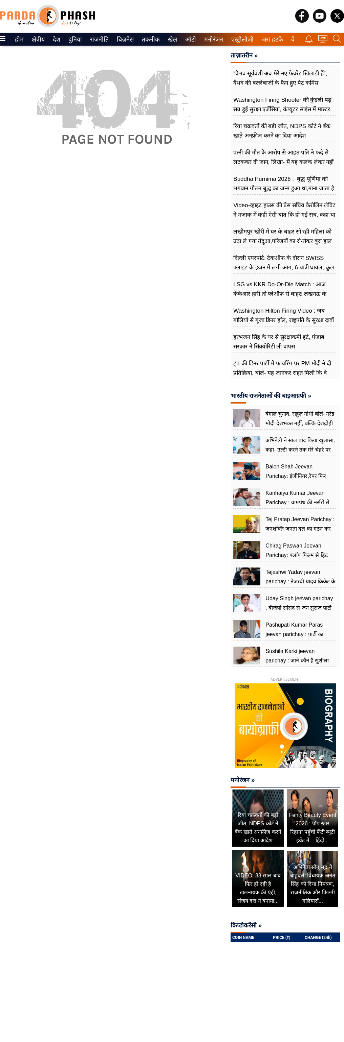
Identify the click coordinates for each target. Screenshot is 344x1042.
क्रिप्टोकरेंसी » (246, 925)
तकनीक (150, 39)
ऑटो (190, 39)
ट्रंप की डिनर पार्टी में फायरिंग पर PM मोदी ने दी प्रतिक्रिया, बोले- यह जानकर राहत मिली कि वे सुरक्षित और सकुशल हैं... (282, 373)
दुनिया (74, 39)
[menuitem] (19, 39)
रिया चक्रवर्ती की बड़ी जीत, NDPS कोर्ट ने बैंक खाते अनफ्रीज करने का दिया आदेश (281, 131)
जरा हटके (271, 39)
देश (56, 39)
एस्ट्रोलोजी (241, 39)
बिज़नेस (124, 39)
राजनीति (98, 39)
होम (19, 39)
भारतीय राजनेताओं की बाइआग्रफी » (271, 395)
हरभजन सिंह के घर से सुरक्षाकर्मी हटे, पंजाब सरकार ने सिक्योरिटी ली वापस (278, 342)
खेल (172, 39)
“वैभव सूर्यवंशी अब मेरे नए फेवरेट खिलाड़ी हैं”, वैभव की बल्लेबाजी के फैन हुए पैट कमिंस (280, 78)
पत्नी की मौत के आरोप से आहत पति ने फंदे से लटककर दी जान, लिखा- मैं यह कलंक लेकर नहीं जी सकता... (283, 162)
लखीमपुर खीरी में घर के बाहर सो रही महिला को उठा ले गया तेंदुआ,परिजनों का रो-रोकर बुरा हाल (282, 236)
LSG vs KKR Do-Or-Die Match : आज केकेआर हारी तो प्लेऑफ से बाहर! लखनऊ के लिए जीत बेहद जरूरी (279, 294)
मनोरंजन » (243, 780)
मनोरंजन (212, 39)
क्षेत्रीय (37, 39)
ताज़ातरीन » (244, 55)
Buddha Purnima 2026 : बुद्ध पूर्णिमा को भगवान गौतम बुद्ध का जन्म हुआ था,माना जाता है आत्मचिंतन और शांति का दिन (283, 188)
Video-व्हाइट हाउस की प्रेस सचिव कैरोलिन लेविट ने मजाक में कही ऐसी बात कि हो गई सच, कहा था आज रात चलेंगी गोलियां (284, 214)
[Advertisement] (113, 227)
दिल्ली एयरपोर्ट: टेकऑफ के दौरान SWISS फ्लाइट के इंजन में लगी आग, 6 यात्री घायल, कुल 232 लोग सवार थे (283, 267)
